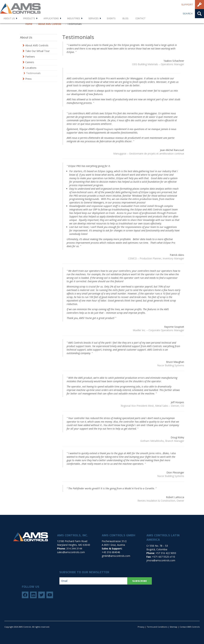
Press (28, 78)
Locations (30, 67)
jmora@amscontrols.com (160, 560)
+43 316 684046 (111, 552)
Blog (125, 18)
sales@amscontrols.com (71, 552)
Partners (30, 56)
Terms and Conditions (157, 626)
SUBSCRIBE (139, 581)
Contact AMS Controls (190, 626)
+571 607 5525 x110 (163, 556)
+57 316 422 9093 (166, 553)
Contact (140, 18)
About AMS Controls (36, 45)
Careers (29, 62)
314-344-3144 (74, 548)
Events (111, 18)
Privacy (141, 626)
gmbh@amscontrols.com (116, 555)
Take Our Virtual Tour (37, 51)
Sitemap (173, 626)
